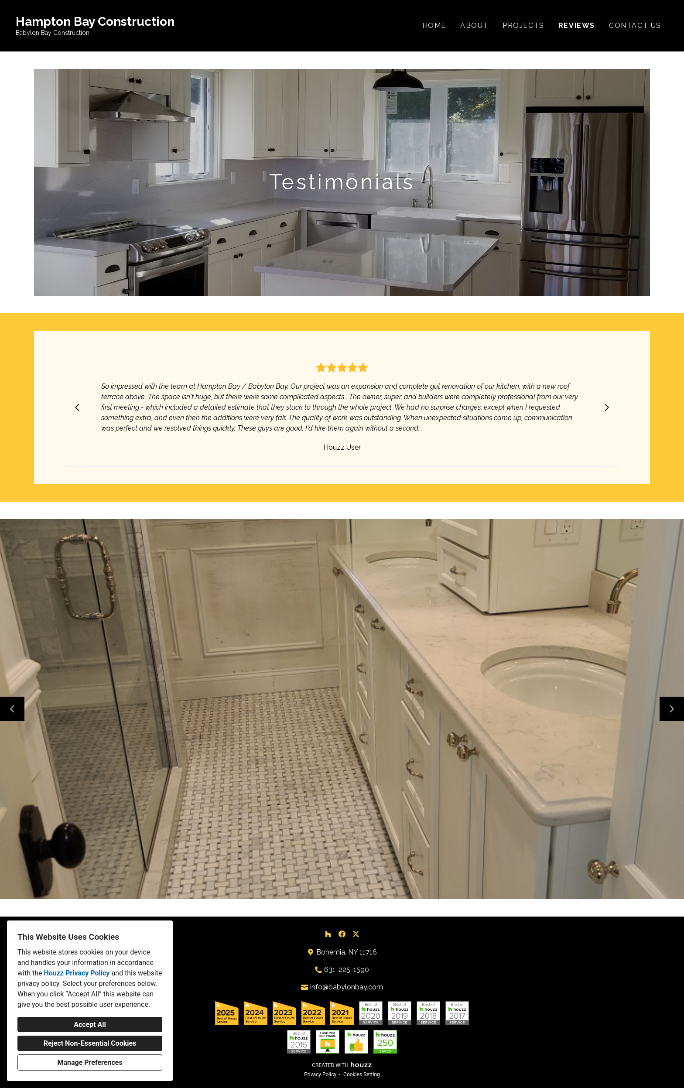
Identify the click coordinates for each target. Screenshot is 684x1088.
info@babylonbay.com (346, 987)
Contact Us (635, 25)
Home (434, 25)
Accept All (90, 1024)
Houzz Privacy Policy (76, 973)
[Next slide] (607, 407)
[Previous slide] (77, 407)
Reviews (576, 25)
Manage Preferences (89, 1062)
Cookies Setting (361, 1074)
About (474, 25)
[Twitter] (356, 934)
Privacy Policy (320, 1074)
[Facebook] (342, 934)
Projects (523, 25)
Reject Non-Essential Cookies (90, 1043)
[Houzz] (328, 934)
